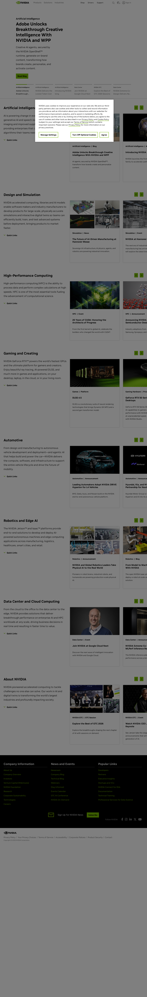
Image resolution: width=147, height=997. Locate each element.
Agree (104, 135)
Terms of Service (81, 122)
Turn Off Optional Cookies (84, 135)
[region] (74, 121)
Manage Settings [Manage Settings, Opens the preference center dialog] (48, 135)
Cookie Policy (103, 119)
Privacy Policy (88, 119)
